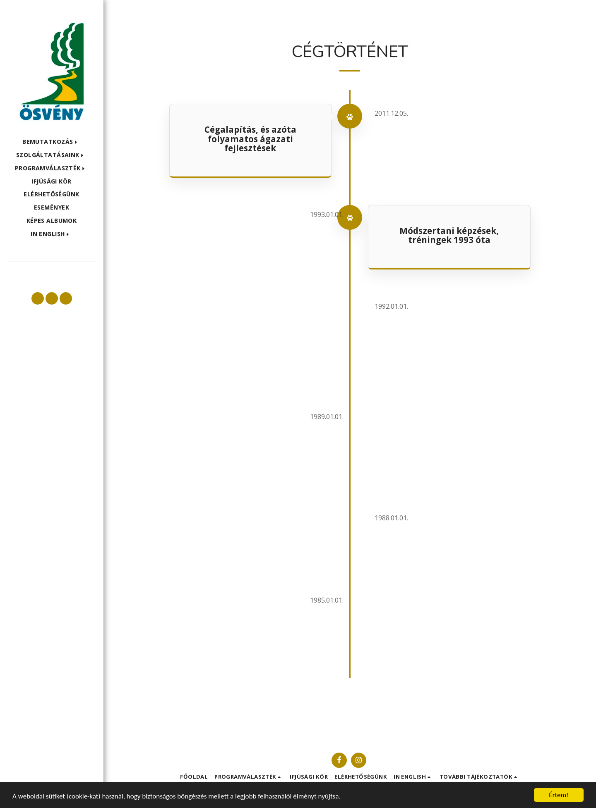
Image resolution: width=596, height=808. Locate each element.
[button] (51, 142)
